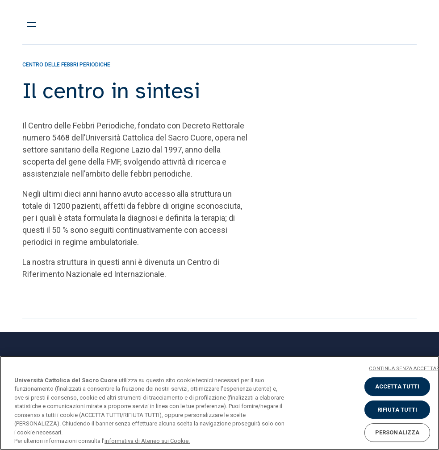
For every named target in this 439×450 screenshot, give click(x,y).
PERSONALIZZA (397, 432)
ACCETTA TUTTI (397, 386)
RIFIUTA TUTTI (397, 409)
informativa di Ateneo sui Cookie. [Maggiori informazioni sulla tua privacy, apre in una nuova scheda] (147, 441)
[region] (219, 403)
